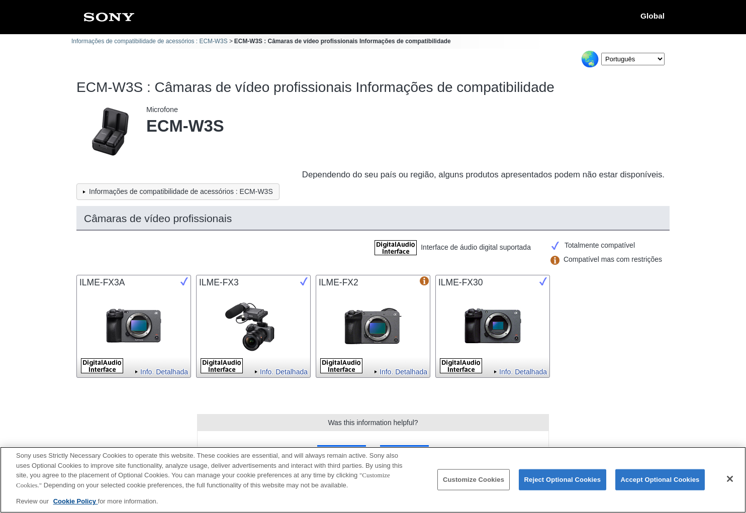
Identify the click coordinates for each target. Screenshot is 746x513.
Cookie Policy (75, 503)
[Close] (730, 481)
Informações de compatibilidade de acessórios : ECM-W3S (149, 41)
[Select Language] (633, 59)
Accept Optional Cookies (660, 481)
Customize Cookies (473, 481)
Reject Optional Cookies (562, 481)
